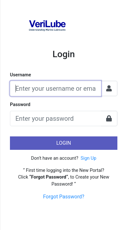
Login (63, 143)
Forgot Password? (63, 197)
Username (20, 75)
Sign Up (88, 158)
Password (20, 104)
